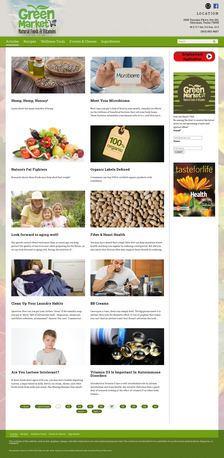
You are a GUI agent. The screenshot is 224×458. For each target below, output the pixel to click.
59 (133, 406)
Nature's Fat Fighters (29, 169)
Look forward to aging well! (34, 234)
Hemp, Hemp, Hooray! (29, 100)
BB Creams (99, 303)
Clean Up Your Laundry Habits (37, 303)
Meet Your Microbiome (110, 100)
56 (101, 406)
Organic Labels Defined (110, 169)
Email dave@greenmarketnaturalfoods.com (208, 6)
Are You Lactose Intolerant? (35, 372)
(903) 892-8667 (210, 31)
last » (97, 411)
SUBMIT (179, 152)
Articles (12, 41)
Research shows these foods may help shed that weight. (41, 177)
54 (79, 406)
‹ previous (43, 406)
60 (144, 406)
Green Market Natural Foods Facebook (216, 6)
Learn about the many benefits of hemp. (32, 108)
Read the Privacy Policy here (100, 450)
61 (155, 406)
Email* (177, 130)
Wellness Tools (53, 41)
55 (90, 406)
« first (25, 406)
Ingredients (110, 41)
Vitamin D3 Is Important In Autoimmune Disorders (125, 374)
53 (68, 406)
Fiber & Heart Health (107, 234)
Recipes (29, 41)
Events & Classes (83, 41)
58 (122, 406)
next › (82, 411)
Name (176, 141)
